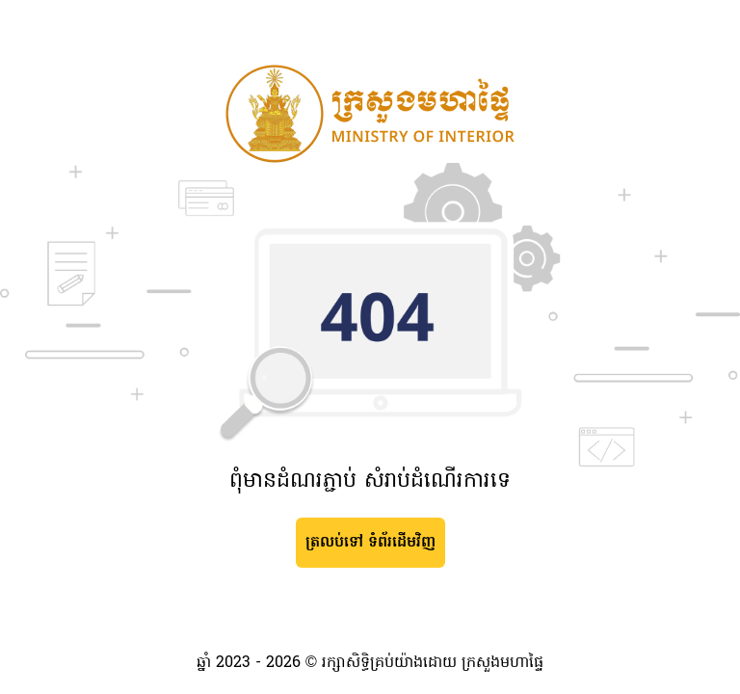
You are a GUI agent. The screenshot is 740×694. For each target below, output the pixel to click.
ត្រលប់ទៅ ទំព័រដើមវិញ (370, 542)
